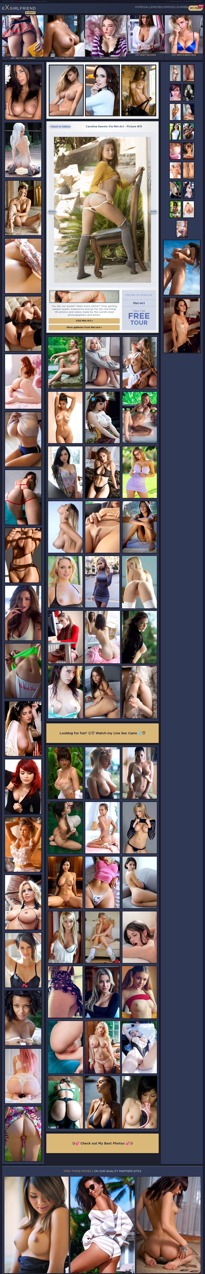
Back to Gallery (60, 124)
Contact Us (172, 1263)
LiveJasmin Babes (26, 1)
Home (114, 8)
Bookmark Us (172, 1254)
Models (164, 8)
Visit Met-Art (84, 317)
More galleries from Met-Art (84, 323)
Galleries (132, 8)
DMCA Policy (170, 1271)
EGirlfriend (27, 9)
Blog (148, 8)
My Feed (195, 8)
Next (150, 209)
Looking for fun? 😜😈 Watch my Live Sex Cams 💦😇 (103, 730)
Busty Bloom (45, 1)
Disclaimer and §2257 (191, 1271)
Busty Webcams (194, 1)
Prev (54, 209)
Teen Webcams (175, 1)
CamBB (180, 8)
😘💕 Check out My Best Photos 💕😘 (102, 1141)
